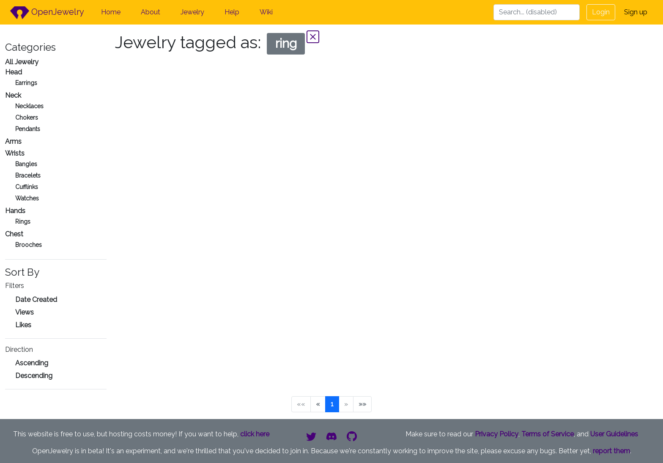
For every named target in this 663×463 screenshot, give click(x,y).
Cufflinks (26, 187)
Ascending (31, 363)
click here (254, 434)
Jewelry (192, 12)
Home (111, 12)
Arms (13, 141)
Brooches (28, 244)
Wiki (266, 12)
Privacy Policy (496, 434)
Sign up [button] (635, 12)
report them (611, 451)
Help (232, 12)
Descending (33, 376)
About (150, 12)
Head (13, 72)
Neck (13, 95)
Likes (23, 325)
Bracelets (28, 175)
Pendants (27, 129)
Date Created (36, 300)
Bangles (26, 164)
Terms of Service (547, 434)
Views (24, 312)
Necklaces (29, 106)
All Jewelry (21, 62)
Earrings (26, 82)
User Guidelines (614, 434)
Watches (27, 198)
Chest (14, 234)
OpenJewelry (47, 12)
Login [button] (601, 12)
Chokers (26, 117)
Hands (15, 211)
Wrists (15, 153)
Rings (22, 221)
